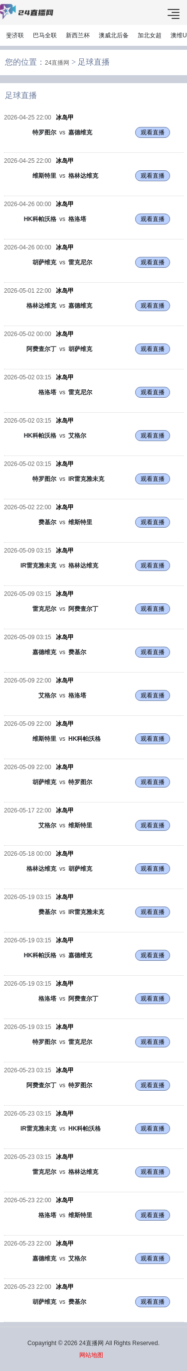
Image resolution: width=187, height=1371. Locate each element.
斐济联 (15, 35)
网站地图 (91, 1355)
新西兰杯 (78, 35)
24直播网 (57, 62)
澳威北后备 (114, 35)
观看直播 (153, 132)
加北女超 (150, 35)
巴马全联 (45, 35)
